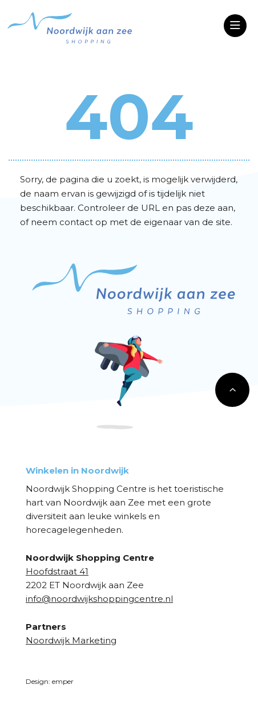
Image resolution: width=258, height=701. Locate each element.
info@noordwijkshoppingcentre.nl (99, 598)
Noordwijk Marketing (71, 640)
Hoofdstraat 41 (57, 571)
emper (63, 681)
